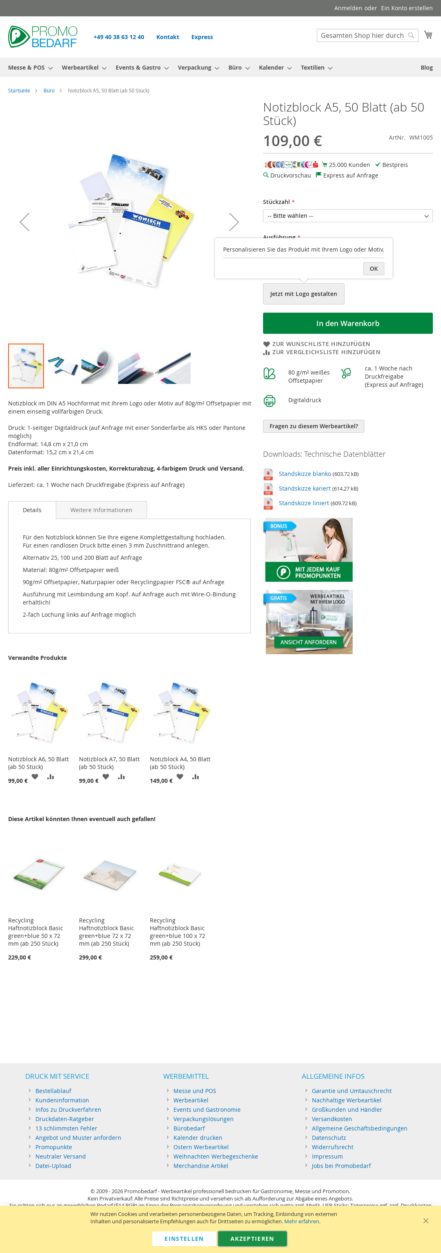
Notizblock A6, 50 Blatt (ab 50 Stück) (38, 763)
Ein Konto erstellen (407, 8)
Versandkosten (332, 1119)
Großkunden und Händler (347, 1109)
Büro (49, 90)
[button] (24, 222)
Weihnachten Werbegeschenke (215, 1156)
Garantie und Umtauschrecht (352, 1091)
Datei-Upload (53, 1166)
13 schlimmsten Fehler (66, 1128)
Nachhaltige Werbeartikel (347, 1100)
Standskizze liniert (304, 503)
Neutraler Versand (60, 1156)
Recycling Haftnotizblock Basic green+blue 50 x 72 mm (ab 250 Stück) (35, 931)
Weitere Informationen (101, 510)
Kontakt (167, 37)
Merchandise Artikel (200, 1166)
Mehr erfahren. (302, 1221)
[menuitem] (28, 67)
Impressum (327, 1156)
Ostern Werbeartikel (201, 1147)
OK (374, 268)
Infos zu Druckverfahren (68, 1109)
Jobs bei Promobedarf (341, 1166)
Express (202, 37)
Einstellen (184, 1238)
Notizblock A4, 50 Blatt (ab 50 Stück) (180, 763)
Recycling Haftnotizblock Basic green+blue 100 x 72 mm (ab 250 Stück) (177, 931)
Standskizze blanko (305, 474)
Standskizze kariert (305, 488)
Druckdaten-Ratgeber (64, 1119)
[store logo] (42, 37)
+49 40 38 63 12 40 (119, 37)
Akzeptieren (252, 1238)
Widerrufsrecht (332, 1147)
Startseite (19, 90)
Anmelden (348, 8)
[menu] (220, 67)
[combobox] (368, 35)
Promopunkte (53, 1147)
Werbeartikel (190, 1100)
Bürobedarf (189, 1128)
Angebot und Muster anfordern (78, 1137)
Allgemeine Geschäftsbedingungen (360, 1128)
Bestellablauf (53, 1091)
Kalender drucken (197, 1137)
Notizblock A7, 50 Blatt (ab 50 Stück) (109, 763)
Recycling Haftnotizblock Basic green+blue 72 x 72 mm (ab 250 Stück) (106, 931)
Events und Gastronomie (207, 1109)
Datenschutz (329, 1137)
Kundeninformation (62, 1100)
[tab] (32, 510)
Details (32, 510)
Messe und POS (194, 1091)
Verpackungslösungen (203, 1119)
